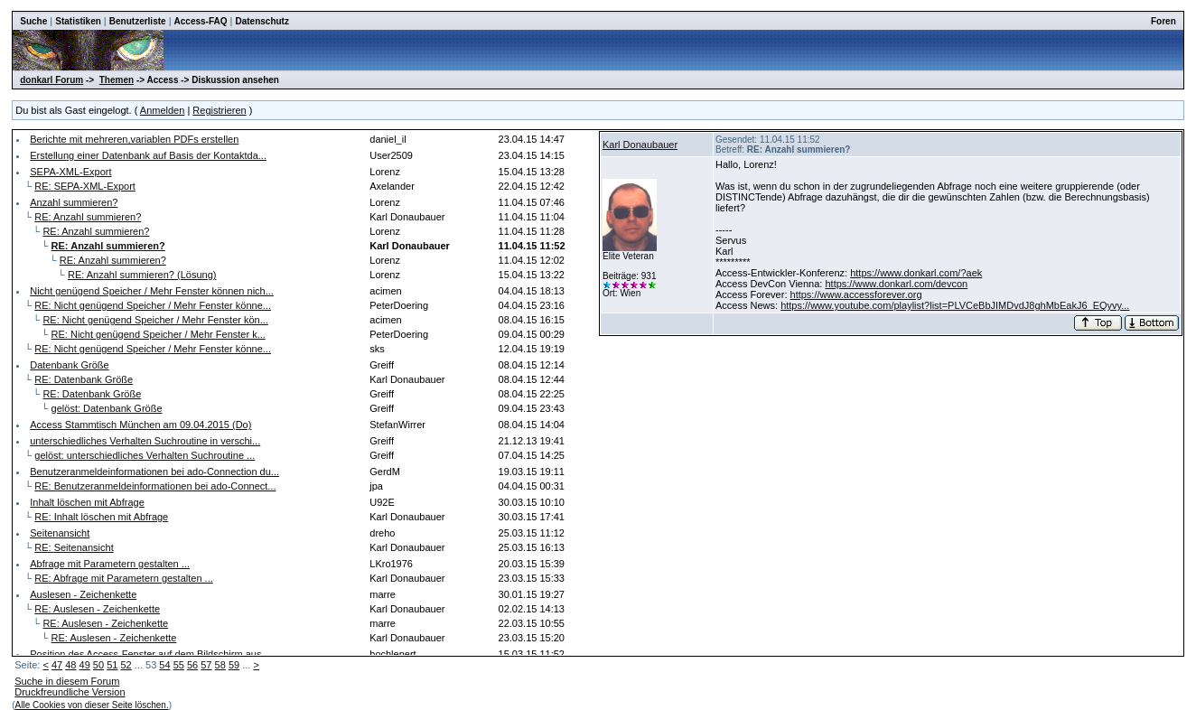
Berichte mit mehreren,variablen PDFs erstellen (134, 139)
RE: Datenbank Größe (83, 379)
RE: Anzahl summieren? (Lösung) (142, 274)
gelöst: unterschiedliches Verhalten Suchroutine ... (144, 455)
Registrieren (219, 110)
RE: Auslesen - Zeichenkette (97, 608)
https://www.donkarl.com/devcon (896, 283)
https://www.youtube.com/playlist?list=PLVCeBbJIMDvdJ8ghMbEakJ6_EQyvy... (954, 305)
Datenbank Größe (69, 365)
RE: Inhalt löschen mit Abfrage (101, 516)
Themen (116, 80)
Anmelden (162, 110)
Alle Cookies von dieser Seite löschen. (92, 705)
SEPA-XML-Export (70, 171)
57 (206, 664)
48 (70, 664)
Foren (1163, 21)
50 (98, 664)
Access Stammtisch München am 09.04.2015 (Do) (140, 424)
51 (112, 664)
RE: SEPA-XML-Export (84, 186)
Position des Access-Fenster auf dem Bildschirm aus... (149, 654)
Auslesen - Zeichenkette (83, 594)
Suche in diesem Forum (66, 681)
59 (234, 664)
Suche (33, 21)
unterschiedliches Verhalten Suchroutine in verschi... (145, 440)
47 (56, 664)
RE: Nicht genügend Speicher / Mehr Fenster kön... (154, 319)
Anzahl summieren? (73, 202)
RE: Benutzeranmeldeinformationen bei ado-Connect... (155, 486)
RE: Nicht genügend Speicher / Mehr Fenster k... (158, 334)
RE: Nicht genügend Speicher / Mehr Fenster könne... (152, 305)
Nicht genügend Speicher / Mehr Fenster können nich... (152, 290)
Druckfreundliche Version (69, 692)
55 (178, 664)
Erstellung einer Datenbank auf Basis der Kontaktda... (148, 155)
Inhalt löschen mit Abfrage (87, 502)
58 (220, 664)
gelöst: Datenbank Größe (107, 408)
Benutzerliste (137, 21)
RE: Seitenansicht (73, 547)
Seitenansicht (59, 533)
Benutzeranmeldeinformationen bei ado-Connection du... (154, 471)
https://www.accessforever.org (856, 294)
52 (125, 664)
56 (192, 664)
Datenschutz (261, 21)
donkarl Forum (51, 80)
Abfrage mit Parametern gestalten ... (110, 563)
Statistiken (78, 21)
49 (84, 664)
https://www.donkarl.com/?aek (916, 272)
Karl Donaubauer (640, 144)
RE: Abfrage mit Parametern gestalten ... (123, 578)
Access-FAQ (201, 21)
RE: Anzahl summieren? (87, 216)
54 (164, 664)
